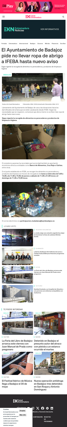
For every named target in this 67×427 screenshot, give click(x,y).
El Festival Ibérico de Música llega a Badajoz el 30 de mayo (17, 383)
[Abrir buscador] (63, 17)
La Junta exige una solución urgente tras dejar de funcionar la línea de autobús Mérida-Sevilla (49, 235)
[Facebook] (43, 408)
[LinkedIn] (52, 408)
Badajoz (32, 43)
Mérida (47, 43)
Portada (4, 43)
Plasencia (55, 43)
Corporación (38, 417)
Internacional (23, 43)
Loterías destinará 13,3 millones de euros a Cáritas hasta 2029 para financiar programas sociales (49, 253)
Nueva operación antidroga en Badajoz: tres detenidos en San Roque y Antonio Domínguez (48, 385)
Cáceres (40, 43)
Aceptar (22, 410)
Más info (23, 415)
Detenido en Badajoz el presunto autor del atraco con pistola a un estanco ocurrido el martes (47, 345)
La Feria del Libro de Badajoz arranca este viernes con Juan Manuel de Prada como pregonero (48, 272)
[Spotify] (47, 408)
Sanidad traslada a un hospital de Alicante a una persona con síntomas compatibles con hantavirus (48, 291)
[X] (38, 408)
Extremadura (13, 43)
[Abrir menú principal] (3, 17)
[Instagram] (33, 408)
